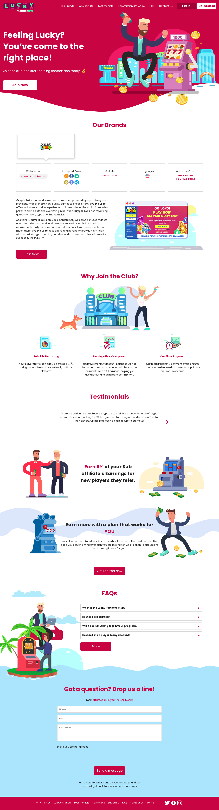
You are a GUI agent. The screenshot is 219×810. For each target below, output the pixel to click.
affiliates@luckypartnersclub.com (113, 700)
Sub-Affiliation (62, 802)
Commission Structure (131, 6)
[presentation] (167, 421)
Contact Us (166, 6)
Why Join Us (86, 6)
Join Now (20, 85)
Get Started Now (109, 571)
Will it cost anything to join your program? (109, 626)
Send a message (110, 770)
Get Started (206, 6)
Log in (186, 6)
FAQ (152, 6)
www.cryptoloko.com (33, 176)
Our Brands (67, 6)
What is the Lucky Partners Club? (103, 607)
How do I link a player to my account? (106, 635)
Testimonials (105, 6)
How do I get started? (96, 617)
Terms (150, 802)
